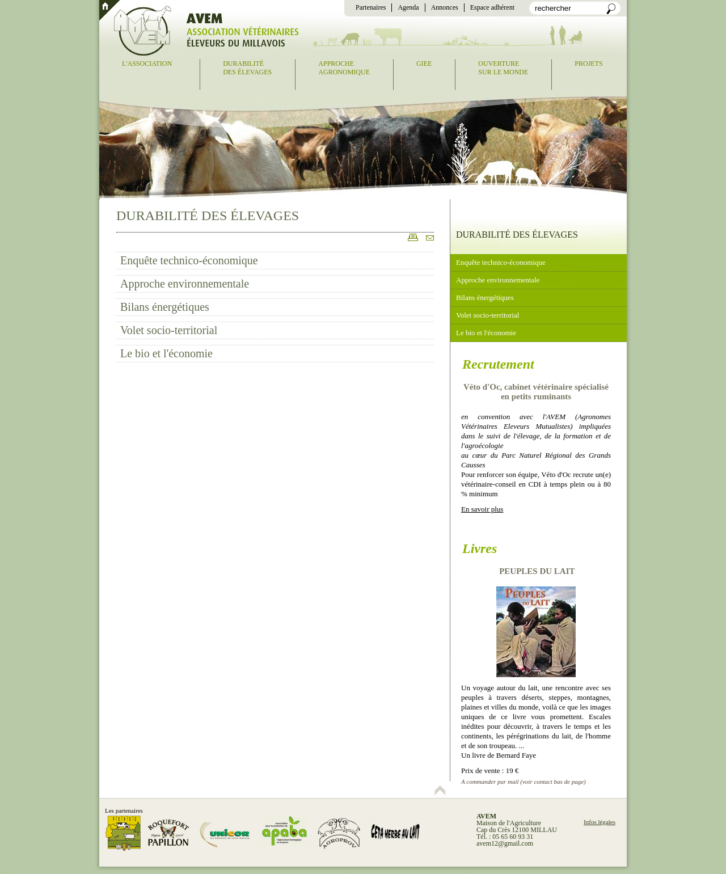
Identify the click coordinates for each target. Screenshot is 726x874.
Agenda (408, 7)
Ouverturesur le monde (503, 68)
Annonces (444, 7)
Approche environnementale (184, 283)
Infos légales (599, 821)
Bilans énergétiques (164, 307)
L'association (147, 63)
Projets (588, 63)
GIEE (424, 63)
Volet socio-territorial (168, 330)
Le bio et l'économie (166, 353)
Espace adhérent (492, 7)
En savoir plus (482, 509)
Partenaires (371, 7)
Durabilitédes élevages (247, 68)
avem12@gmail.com (504, 843)
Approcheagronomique (344, 68)
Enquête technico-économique (189, 260)
